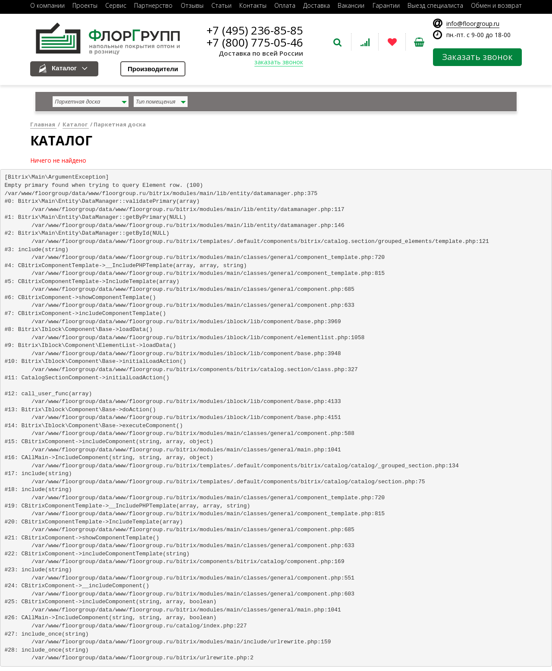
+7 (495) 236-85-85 (255, 30)
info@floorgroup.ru (472, 23)
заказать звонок (278, 62)
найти (511, 102)
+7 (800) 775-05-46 (255, 42)
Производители (153, 68)
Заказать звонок (477, 57)
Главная (43, 124)
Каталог (64, 68)
